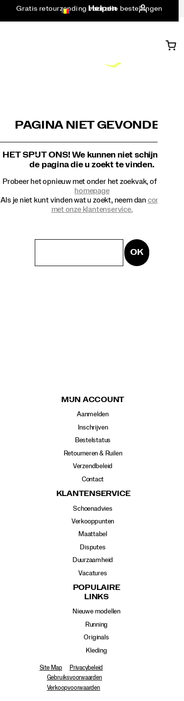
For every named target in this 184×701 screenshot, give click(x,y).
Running (96, 624)
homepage (91, 191)
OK (136, 252)
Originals (96, 637)
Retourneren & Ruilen (93, 453)
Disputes (92, 547)
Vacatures (92, 573)
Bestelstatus (93, 440)
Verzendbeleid (93, 466)
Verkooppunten (92, 521)
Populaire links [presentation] (96, 592)
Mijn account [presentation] (92, 400)
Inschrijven (93, 427)
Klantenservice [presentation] (93, 493)
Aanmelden (93, 414)
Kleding (96, 650)
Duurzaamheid (92, 560)
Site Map (51, 668)
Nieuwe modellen (96, 611)
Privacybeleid (86, 668)
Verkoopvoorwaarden (73, 688)
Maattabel (92, 534)
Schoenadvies (92, 508)
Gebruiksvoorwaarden (74, 677)
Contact (93, 479)
